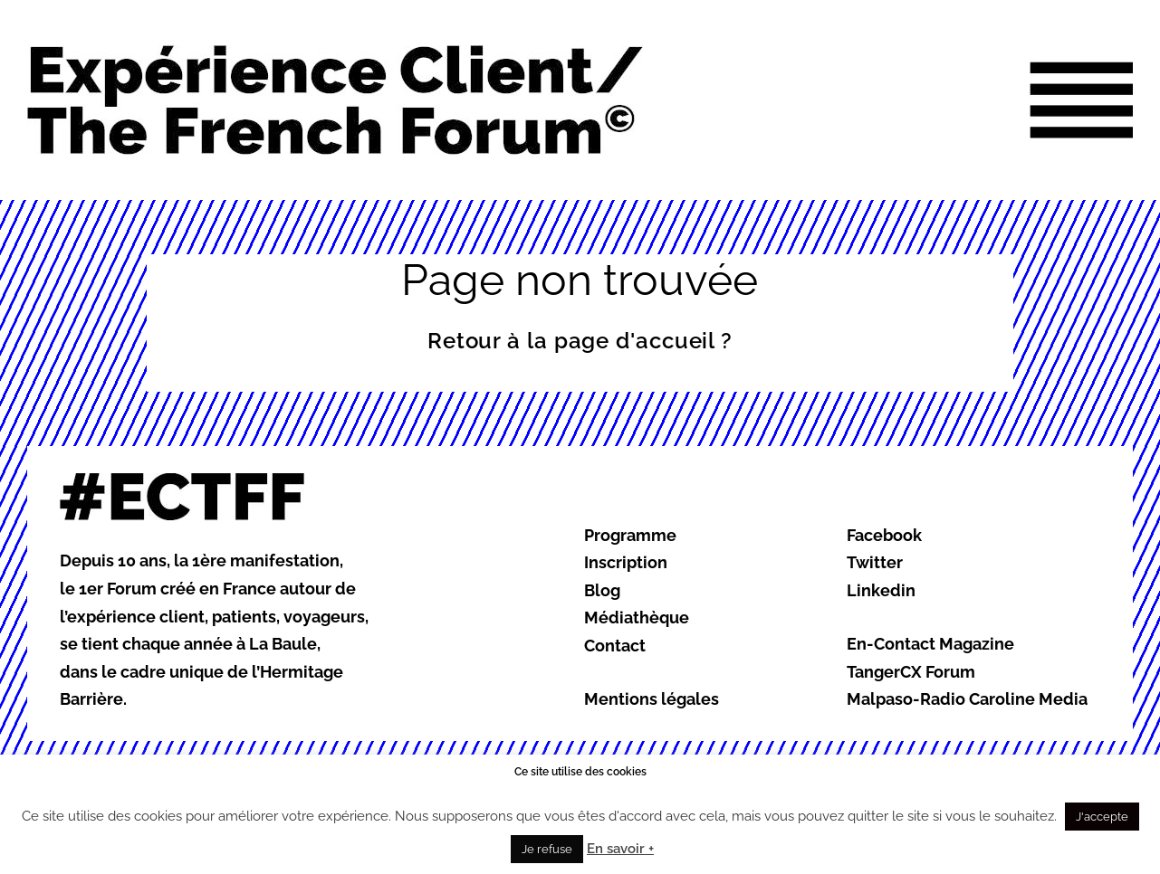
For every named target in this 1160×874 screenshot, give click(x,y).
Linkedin (881, 590)
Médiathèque (636, 617)
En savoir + (620, 849)
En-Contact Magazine (930, 643)
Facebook (884, 535)
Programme (630, 535)
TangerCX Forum (911, 671)
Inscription (625, 562)
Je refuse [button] (547, 849)
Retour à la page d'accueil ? (580, 341)
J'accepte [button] (1102, 816)
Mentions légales (651, 698)
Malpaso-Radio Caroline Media (967, 698)
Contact (615, 645)
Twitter (875, 562)
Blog (602, 590)
